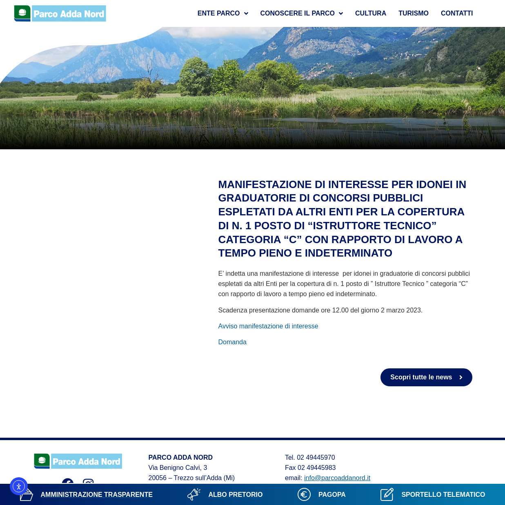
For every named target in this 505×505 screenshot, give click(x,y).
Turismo (413, 13)
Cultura (370, 13)
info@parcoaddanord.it (337, 477)
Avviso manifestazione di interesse (268, 326)
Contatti (457, 13)
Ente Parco (223, 13)
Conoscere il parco (301, 13)
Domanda (232, 342)
